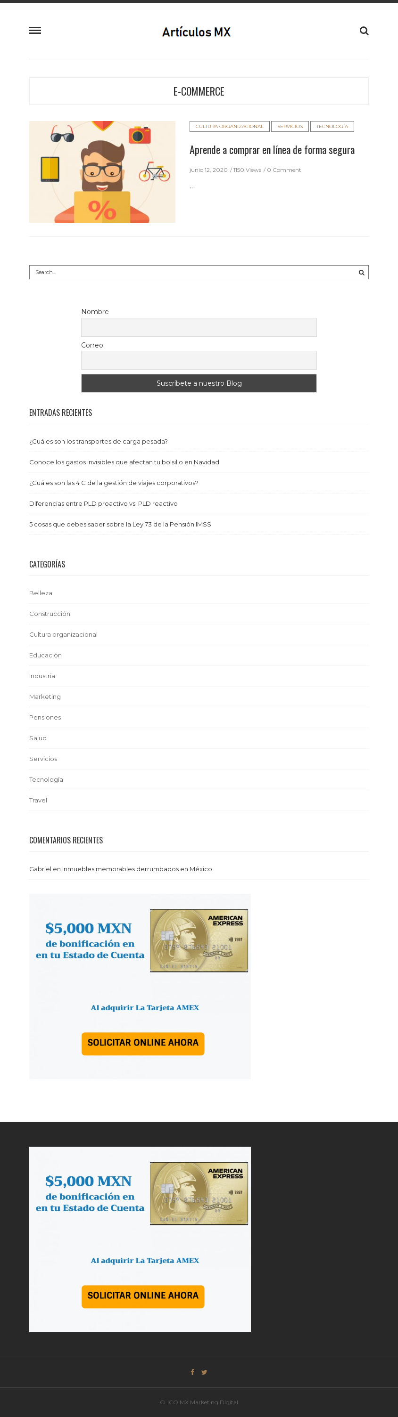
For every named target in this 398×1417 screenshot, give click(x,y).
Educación (45, 655)
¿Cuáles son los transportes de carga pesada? (98, 441)
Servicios (290, 126)
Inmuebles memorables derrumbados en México (137, 869)
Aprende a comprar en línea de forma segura (272, 149)
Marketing (45, 696)
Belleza (40, 593)
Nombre (95, 312)
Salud (38, 738)
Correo (92, 345)
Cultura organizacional (230, 126)
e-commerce (199, 90)
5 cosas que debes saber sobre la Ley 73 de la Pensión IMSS (120, 524)
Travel (38, 800)
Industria (42, 676)
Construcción (49, 613)
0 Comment (284, 169)
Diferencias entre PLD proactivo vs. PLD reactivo (103, 503)
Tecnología (332, 126)
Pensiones (45, 717)
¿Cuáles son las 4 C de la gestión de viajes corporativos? (114, 482)
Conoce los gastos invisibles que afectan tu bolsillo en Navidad (124, 462)
